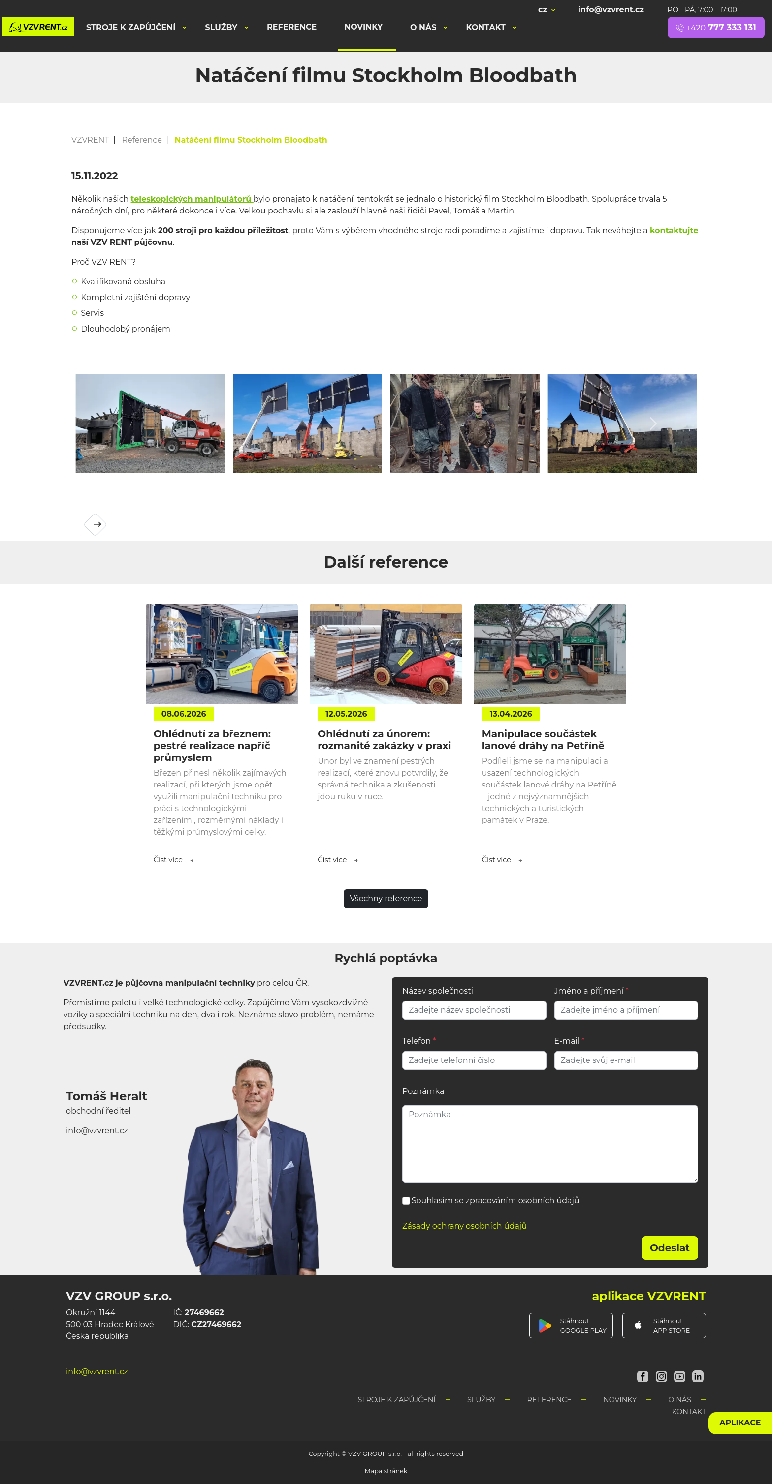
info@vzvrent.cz (611, 9)
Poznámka (423, 1091)
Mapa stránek (386, 1471)
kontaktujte (674, 230)
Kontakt (487, 27)
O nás (424, 27)
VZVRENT (90, 140)
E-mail (569, 1041)
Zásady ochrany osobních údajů (464, 1226)
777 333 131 (716, 27)
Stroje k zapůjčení (132, 27)
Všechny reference (386, 898)
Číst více (168, 859)
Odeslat (670, 1248)
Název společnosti (437, 991)
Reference (292, 26)
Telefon (419, 1041)
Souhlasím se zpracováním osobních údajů (495, 1200)
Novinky (363, 26)
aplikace (740, 1422)
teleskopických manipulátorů (192, 199)
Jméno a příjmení (591, 991)
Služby (222, 27)
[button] (118, 423)
